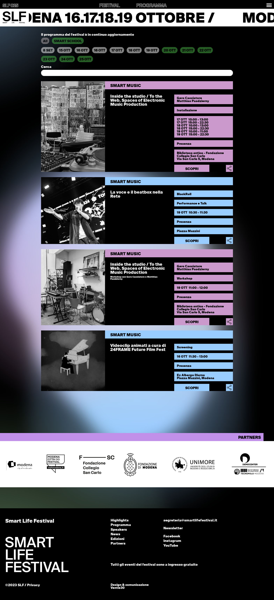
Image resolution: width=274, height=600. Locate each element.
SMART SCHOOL (68, 41)
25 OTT (85, 59)
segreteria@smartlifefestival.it (190, 520)
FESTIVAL (109, 6)
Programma (121, 525)
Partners (118, 543)
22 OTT (205, 50)
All (45, 41)
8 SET (48, 50)
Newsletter (173, 528)
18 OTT (134, 50)
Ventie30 (118, 588)
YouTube (170, 545)
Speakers (119, 529)
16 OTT (82, 50)
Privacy (33, 585)
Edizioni (117, 539)
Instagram (172, 541)
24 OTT (67, 59)
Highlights (120, 520)
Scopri (192, 169)
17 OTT (116, 50)
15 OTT (64, 50)
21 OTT (187, 50)
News (115, 534)
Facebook (171, 536)
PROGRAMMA (151, 6)
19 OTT (151, 50)
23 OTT (49, 59)
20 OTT (170, 50)
